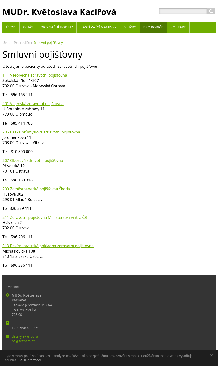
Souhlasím (212, 355)
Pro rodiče (22, 42)
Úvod (6, 42)
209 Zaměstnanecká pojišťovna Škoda (36, 189)
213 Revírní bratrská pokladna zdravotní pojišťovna (48, 245)
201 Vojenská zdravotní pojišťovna (33, 103)
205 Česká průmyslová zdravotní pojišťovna (41, 132)
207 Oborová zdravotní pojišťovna (32, 160)
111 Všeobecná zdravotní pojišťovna (34, 75)
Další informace (30, 360)
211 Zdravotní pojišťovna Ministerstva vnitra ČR (44, 217)
